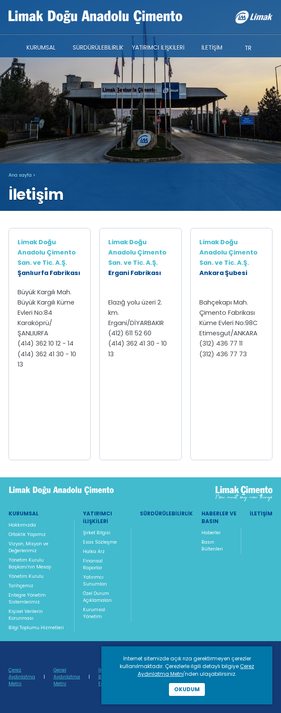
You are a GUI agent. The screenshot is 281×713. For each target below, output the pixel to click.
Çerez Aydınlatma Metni (22, 677)
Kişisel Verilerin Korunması (26, 614)
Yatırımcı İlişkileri (97, 517)
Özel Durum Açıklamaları (97, 597)
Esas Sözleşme (100, 542)
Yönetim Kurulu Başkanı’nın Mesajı (30, 563)
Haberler (211, 533)
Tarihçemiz (21, 586)
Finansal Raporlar (93, 564)
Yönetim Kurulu (26, 576)
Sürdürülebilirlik (166, 513)
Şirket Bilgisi (96, 533)
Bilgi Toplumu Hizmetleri (36, 627)
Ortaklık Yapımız (27, 534)
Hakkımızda (22, 525)
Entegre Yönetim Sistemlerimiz (27, 598)
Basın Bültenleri (212, 545)
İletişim (261, 513)
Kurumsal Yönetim (94, 613)
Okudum (187, 689)
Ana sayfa (20, 175)
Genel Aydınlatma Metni (66, 677)
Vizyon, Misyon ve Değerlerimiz (28, 547)
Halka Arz (94, 551)
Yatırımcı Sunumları (95, 580)
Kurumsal (23, 513)
